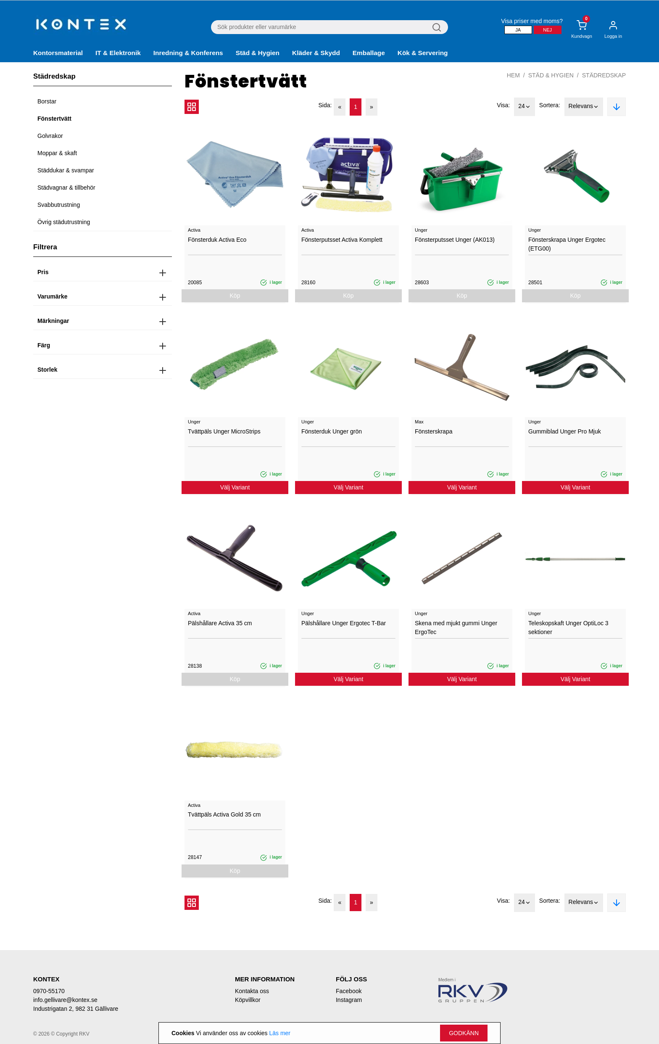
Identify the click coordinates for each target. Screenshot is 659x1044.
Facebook (348, 991)
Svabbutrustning (58, 204)
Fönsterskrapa (433, 431)
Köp (235, 295)
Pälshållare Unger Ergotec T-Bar (343, 623)
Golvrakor (50, 135)
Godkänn (464, 1033)
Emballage (369, 52)
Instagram (349, 999)
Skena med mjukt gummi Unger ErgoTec (456, 627)
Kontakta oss (252, 991)
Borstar (46, 101)
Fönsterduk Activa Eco (217, 239)
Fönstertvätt (54, 118)
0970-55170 (49, 991)
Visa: (503, 105)
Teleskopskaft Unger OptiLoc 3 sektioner (568, 627)
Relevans (584, 107)
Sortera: (549, 105)
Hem (513, 75)
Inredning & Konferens (188, 52)
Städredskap (604, 75)
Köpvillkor (248, 999)
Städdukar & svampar (65, 170)
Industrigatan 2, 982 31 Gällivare (75, 1008)
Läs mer (279, 1033)
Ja (518, 29)
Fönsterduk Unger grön (331, 431)
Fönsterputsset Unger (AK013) (455, 239)
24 (524, 107)
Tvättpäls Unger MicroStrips (224, 431)
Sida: (325, 105)
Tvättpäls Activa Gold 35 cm (224, 814)
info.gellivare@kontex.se (65, 999)
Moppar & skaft (57, 153)
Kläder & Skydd (316, 52)
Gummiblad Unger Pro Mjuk (564, 431)
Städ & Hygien (257, 52)
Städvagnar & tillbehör (66, 187)
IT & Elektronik (118, 52)
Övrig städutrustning (63, 222)
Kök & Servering (423, 52)
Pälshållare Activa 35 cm (220, 623)
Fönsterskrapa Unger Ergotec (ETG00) (567, 244)
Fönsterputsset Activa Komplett (341, 239)
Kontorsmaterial (58, 52)
